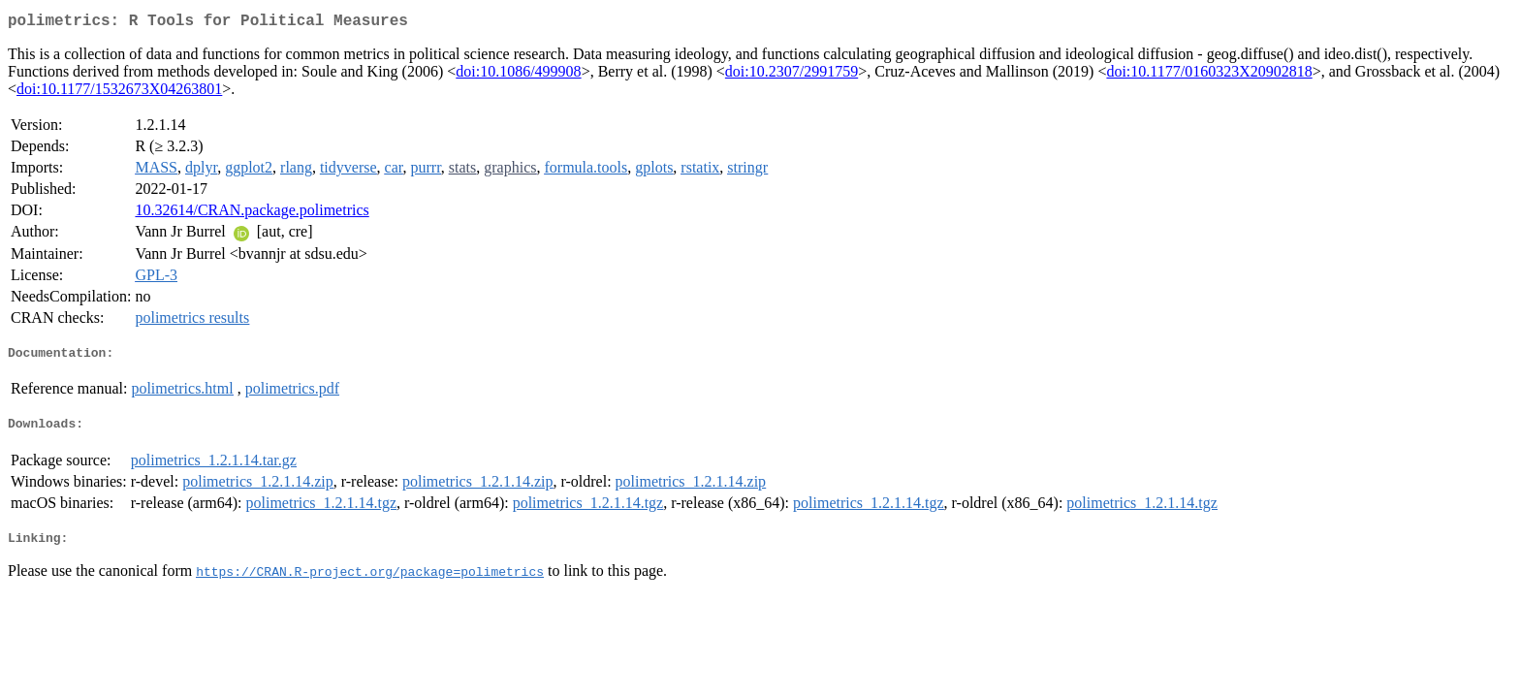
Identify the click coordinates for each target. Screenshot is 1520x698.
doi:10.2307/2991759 (791, 75)
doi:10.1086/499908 (518, 75)
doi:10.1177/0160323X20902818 (1209, 75)
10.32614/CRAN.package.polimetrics (251, 214)
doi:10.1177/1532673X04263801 (119, 92)
